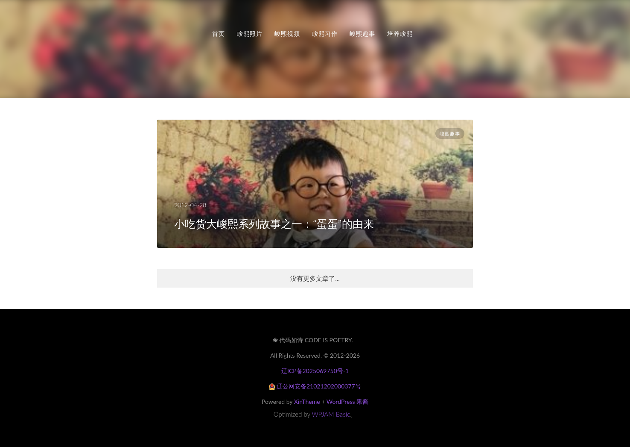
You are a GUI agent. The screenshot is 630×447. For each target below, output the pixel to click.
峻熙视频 (287, 34)
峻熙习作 (325, 34)
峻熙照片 (249, 34)
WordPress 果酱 (347, 401)
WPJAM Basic (331, 414)
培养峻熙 (400, 34)
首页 (218, 34)
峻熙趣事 (362, 34)
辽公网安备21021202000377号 (315, 386)
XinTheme (307, 401)
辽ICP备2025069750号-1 (315, 370)
